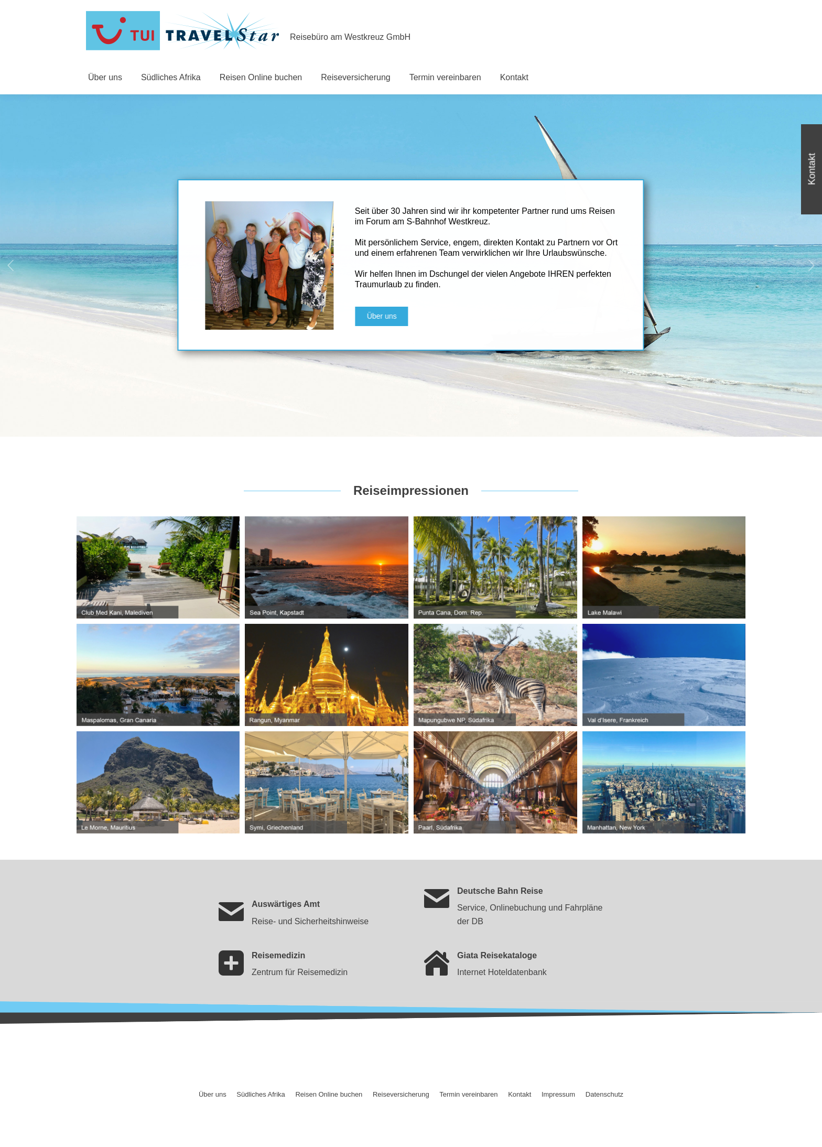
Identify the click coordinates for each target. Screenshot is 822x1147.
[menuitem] (105, 77)
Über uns (403, 316)
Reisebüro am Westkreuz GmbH (350, 37)
